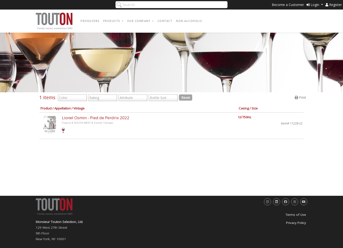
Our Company (139, 21)
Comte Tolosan (103, 122)
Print (300, 97)
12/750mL (244, 117)
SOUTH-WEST (82, 122)
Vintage (79, 108)
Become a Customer (288, 4)
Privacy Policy (296, 223)
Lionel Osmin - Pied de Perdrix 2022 (95, 117)
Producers (90, 21)
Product (46, 108)
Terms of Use (296, 214)
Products (112, 21)
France (66, 122)
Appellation (62, 108)
